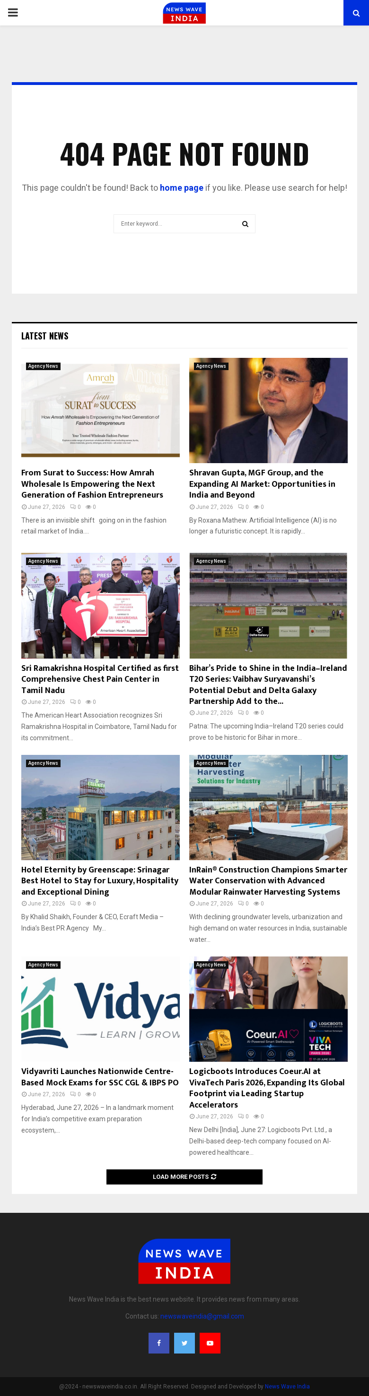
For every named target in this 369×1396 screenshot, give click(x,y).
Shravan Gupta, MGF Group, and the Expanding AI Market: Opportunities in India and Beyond (262, 484)
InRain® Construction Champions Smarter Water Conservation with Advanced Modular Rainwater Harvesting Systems (268, 881)
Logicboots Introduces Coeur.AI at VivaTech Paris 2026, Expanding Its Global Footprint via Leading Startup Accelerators (267, 1088)
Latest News (44, 336)
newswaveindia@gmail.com (202, 1316)
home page (181, 188)
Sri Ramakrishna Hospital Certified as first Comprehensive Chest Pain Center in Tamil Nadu (100, 679)
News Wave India (287, 1386)
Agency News (43, 366)
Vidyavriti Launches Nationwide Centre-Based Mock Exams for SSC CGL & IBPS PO (100, 1077)
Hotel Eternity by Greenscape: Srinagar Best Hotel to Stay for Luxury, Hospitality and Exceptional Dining (99, 881)
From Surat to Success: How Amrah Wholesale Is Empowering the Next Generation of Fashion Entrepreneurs (92, 484)
